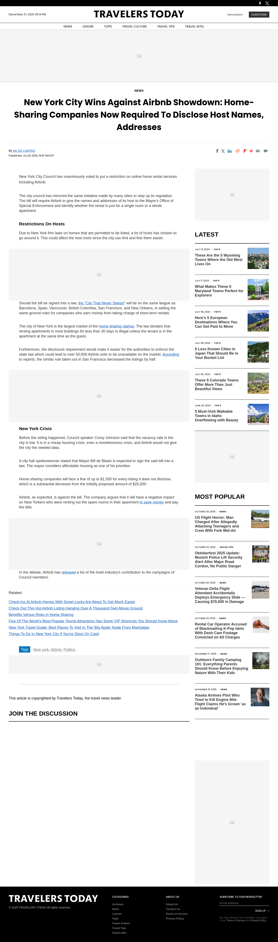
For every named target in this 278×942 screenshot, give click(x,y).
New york (41, 650)
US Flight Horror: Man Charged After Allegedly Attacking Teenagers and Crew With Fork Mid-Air (217, 524)
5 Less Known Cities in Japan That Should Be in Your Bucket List (216, 353)
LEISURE (88, 26)
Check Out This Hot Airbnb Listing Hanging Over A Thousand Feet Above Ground (76, 608)
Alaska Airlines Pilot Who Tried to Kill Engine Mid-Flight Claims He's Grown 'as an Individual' (220, 701)
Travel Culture (121, 923)
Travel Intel (119, 932)
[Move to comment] (265, 151)
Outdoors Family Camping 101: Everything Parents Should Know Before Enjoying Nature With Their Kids (221, 666)
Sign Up (260, 911)
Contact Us (173, 909)
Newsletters (235, 15)
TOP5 (108, 26)
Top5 (115, 918)
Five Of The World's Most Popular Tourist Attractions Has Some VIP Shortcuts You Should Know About (93, 621)
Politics (69, 650)
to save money (152, 502)
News (139, 90)
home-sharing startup (116, 326)
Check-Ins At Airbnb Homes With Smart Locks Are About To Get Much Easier (72, 602)
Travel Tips (226, 547)
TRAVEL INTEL (194, 26)
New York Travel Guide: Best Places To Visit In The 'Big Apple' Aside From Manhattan (79, 627)
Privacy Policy (175, 918)
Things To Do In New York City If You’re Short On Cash (54, 634)
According (170, 354)
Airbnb (56, 650)
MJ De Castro (24, 150)
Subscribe (259, 14)
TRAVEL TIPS (166, 26)
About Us (172, 904)
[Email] (257, 151)
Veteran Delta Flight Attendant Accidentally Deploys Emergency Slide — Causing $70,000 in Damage (220, 595)
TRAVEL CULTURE (134, 26)
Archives (117, 904)
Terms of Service (176, 913)
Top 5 (217, 249)
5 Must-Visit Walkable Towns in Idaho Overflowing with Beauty (216, 415)
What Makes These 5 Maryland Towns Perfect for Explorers (219, 291)
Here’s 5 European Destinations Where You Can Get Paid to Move (216, 322)
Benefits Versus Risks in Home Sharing (41, 615)
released (68, 572)
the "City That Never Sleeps (101, 303)
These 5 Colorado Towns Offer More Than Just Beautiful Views (217, 384)
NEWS (68, 26)
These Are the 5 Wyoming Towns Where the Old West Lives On (218, 259)
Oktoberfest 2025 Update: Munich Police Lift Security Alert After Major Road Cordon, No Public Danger (218, 559)
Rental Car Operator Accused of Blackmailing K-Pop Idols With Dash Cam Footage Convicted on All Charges (221, 630)
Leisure (117, 913)
